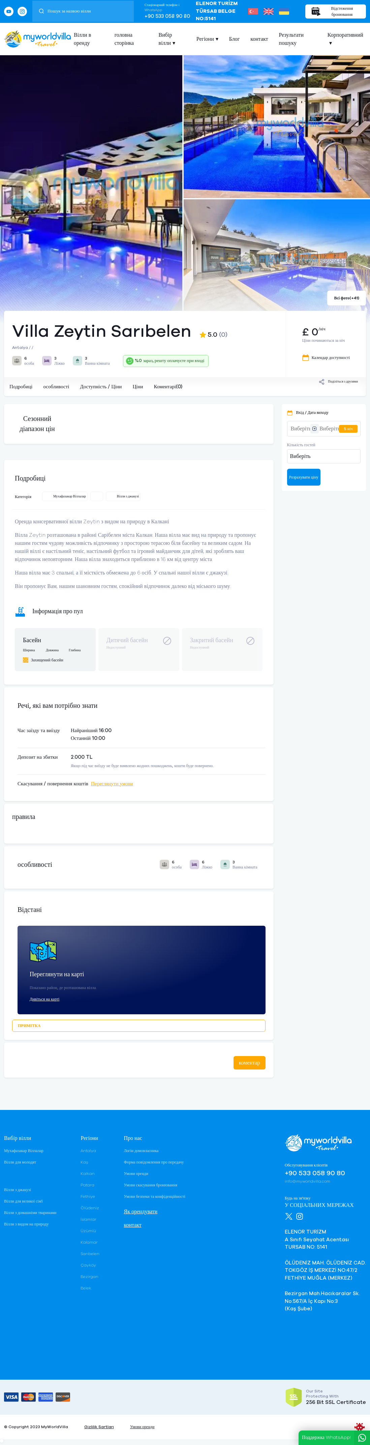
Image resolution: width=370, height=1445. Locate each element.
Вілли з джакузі (17, 1190)
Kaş (84, 1162)
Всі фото (346, 298)
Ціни (137, 386)
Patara (87, 1185)
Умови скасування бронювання (150, 1185)
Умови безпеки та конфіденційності (154, 1196)
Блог (234, 39)
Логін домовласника (141, 1151)
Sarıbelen (90, 1254)
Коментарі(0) (168, 386)
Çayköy (88, 1265)
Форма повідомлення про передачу (154, 1162)
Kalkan (88, 1174)
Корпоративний (345, 35)
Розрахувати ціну (303, 477)
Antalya (88, 1151)
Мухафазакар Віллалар (23, 1151)
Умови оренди (136, 1174)
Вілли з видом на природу (26, 1224)
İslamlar (88, 1219)
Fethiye (88, 1196)
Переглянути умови (112, 783)
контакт (259, 39)
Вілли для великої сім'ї (23, 1201)
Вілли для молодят (20, 1162)
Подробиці (20, 386)
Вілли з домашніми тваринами (30, 1213)
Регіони (205, 39)
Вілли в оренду (82, 39)
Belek (86, 1288)
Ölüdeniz (90, 1208)
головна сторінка (124, 39)
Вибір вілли (165, 39)
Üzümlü (88, 1231)
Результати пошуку (291, 39)
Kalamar (89, 1242)
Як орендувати (140, 1211)
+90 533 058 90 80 (167, 16)
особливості (56, 386)
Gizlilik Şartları (99, 1427)
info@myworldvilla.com (307, 1181)
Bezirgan (89, 1277)
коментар (249, 1062)
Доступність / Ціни (101, 386)
